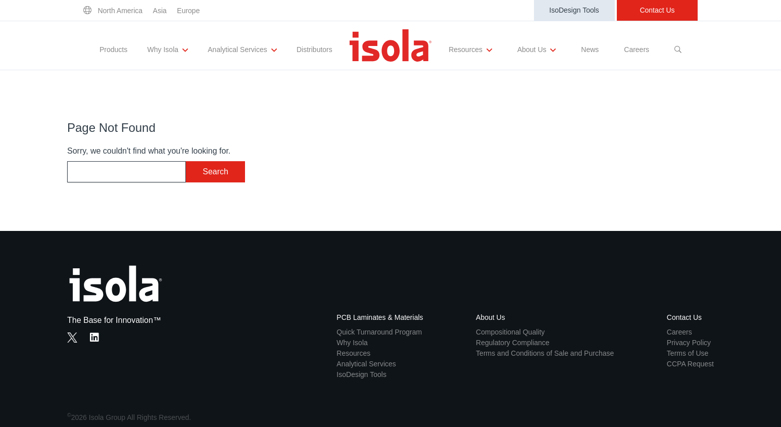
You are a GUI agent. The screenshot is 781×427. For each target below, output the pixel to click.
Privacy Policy (689, 343)
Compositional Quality (510, 332)
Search (215, 171)
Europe (188, 11)
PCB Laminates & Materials (379, 317)
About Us (536, 50)
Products (113, 49)
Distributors (314, 49)
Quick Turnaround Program (379, 332)
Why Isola (168, 50)
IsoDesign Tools (574, 10)
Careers (636, 49)
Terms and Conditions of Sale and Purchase (545, 353)
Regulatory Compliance (513, 343)
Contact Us (657, 10)
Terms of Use (687, 353)
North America (119, 11)
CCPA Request (690, 364)
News (590, 49)
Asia (160, 11)
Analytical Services (242, 50)
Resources (470, 50)
